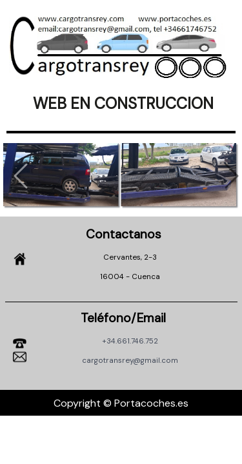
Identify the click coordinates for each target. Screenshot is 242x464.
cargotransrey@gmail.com (130, 360)
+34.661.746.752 (130, 341)
